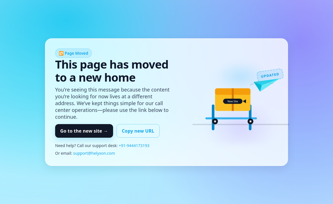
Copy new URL (138, 131)
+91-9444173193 (134, 145)
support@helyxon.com (94, 153)
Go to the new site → (84, 131)
